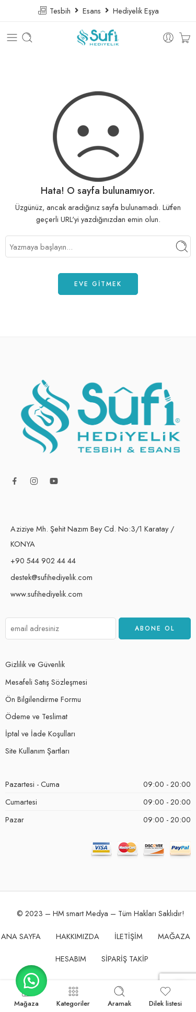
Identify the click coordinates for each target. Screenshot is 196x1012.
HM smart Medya (80, 913)
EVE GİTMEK (98, 284)
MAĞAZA (174, 936)
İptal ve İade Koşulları (40, 733)
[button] (31, 980)
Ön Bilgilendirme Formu (43, 699)
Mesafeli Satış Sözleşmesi (46, 681)
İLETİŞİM (128, 936)
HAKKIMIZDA (77, 936)
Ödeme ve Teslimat (36, 716)
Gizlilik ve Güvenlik (35, 664)
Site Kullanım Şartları (37, 750)
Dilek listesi (165, 996)
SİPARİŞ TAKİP (124, 958)
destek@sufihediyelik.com (51, 577)
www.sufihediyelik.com (46, 593)
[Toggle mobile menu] (12, 37)
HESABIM (70, 958)
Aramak (119, 996)
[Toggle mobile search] (27, 37)
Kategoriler (73, 996)
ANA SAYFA (21, 936)
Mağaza (26, 996)
